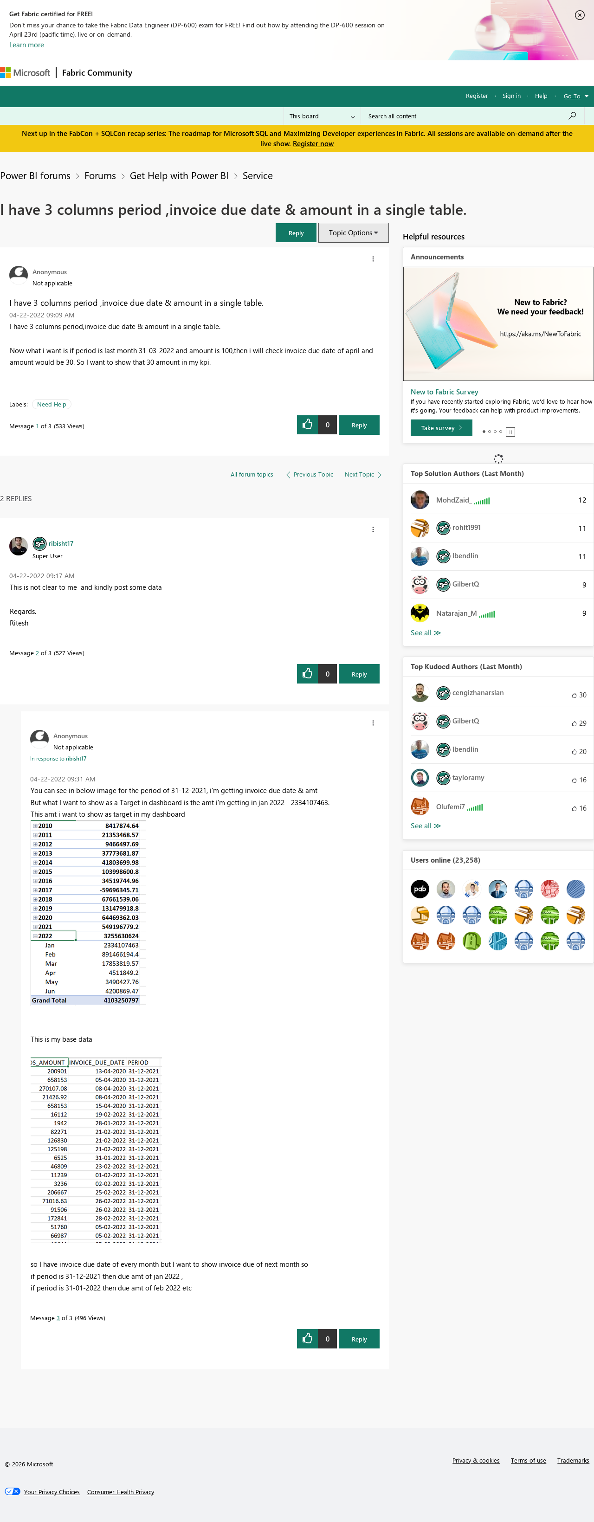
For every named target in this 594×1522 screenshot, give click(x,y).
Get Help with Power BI (179, 174)
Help (541, 95)
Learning (350, 73)
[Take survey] (441, 427)
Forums (153, 73)
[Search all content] (473, 116)
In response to (58, 758)
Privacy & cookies (476, 1460)
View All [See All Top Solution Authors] (426, 632)
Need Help (51, 404)
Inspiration (194, 73)
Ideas (232, 73)
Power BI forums (35, 174)
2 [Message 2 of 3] (37, 653)
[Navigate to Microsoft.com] (25, 72)
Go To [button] (572, 96)
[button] (296, 232)
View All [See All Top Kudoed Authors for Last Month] (426, 825)
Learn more (26, 44)
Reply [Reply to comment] (359, 674)
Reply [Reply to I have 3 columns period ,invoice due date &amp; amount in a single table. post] (359, 425)
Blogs (315, 73)
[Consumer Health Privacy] (120, 1491)
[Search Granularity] (322, 116)
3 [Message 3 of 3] (58, 1318)
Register (477, 95)
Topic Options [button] (350, 232)
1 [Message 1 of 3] (37, 426)
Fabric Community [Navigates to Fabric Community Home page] (97, 72)
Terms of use (528, 1460)
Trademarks (573, 1460)
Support (390, 73)
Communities (273, 73)
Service (258, 174)
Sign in (512, 95)
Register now (313, 143)
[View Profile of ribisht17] (61, 543)
